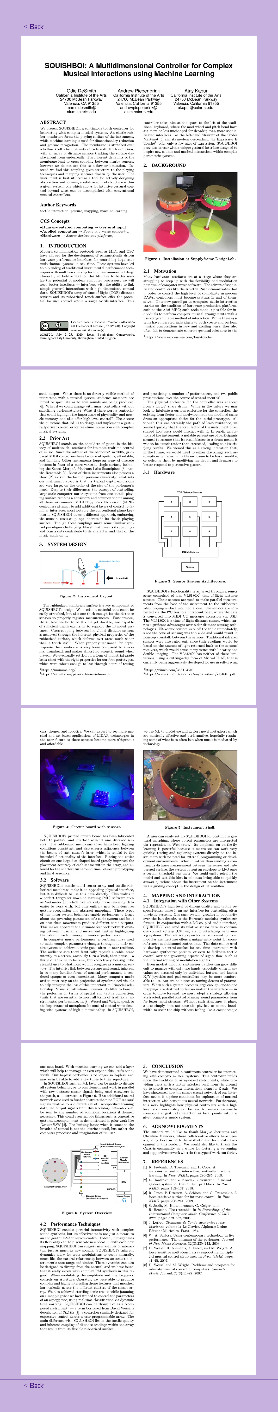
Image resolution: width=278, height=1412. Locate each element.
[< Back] (34, 27)
